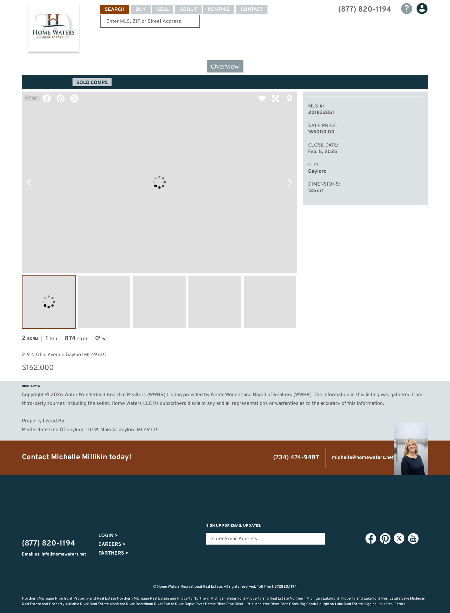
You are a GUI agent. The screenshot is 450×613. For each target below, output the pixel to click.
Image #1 (48, 302)
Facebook (47, 98)
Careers (112, 544)
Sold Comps (92, 83)
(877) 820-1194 (364, 9)
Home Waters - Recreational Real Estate (53, 28)
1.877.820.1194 (284, 586)
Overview (225, 66)
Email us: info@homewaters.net (54, 554)
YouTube (413, 538)
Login (108, 536)
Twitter (74, 98)
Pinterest (60, 98)
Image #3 (159, 302)
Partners (113, 553)
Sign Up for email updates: (233, 525)
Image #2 (104, 302)
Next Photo (290, 182)
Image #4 (214, 302)
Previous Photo (29, 182)
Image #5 (270, 302)
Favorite (262, 98)
